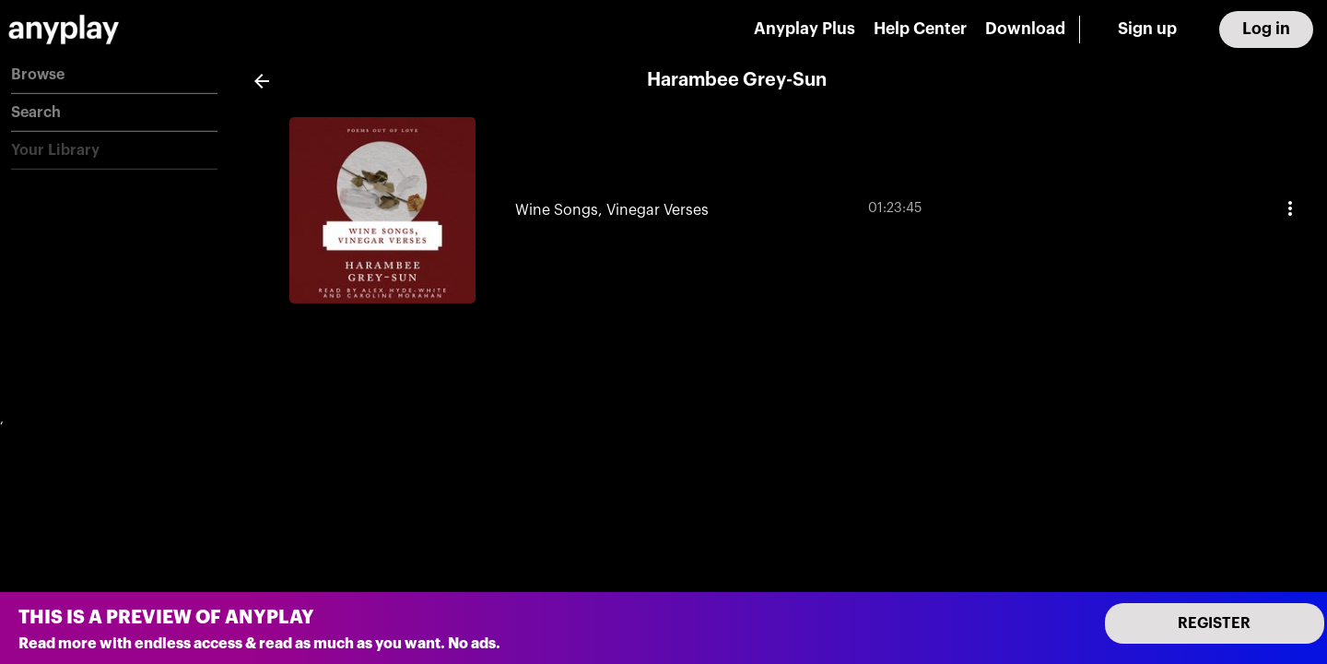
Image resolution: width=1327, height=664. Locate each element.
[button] (114, 75)
